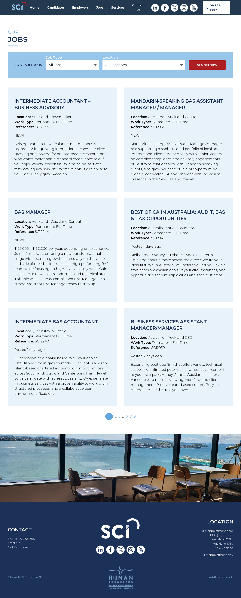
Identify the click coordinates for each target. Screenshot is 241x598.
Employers (80, 7)
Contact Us (138, 8)
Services (118, 7)
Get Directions (18, 547)
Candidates (56, 7)
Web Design (215, 577)
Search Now (207, 65)
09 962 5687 (215, 7)
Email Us (14, 543)
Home (34, 7)
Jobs (100, 7)
